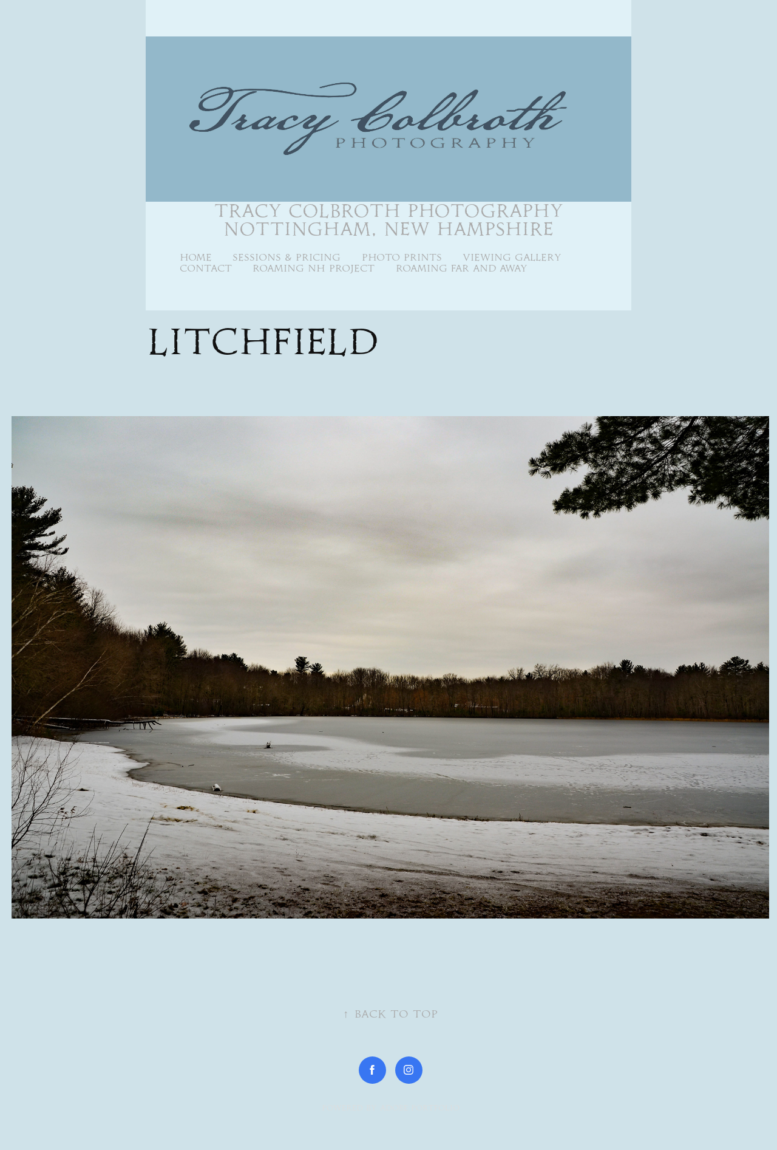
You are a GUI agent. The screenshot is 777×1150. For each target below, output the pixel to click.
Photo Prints (402, 257)
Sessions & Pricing (286, 257)
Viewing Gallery (512, 257)
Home (196, 257)
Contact (206, 268)
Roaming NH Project (314, 268)
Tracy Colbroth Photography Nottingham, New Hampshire (392, 219)
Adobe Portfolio (420, 1107)
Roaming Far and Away (462, 268)
